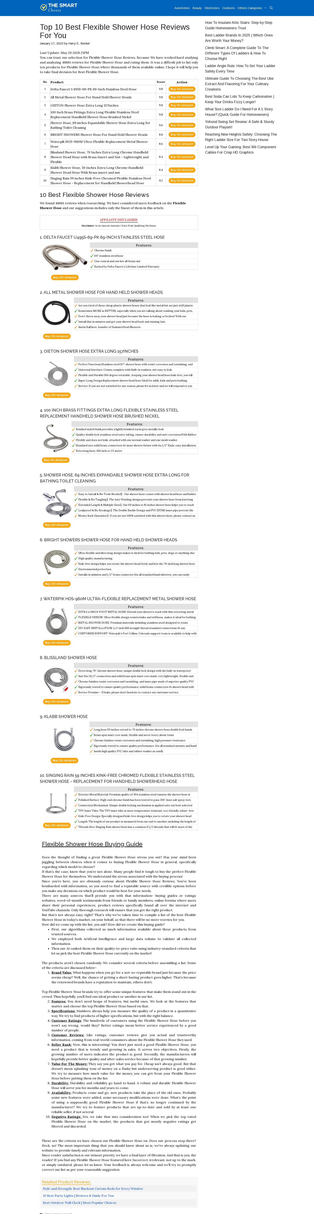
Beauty (197, 8)
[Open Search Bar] (271, 8)
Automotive (182, 8)
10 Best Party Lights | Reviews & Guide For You (78, 1196)
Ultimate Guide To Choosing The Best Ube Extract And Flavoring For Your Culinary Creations (239, 84)
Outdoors (228, 8)
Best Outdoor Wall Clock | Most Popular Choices (79, 1203)
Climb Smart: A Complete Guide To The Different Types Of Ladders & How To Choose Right (237, 53)
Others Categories (253, 8)
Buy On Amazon (182, 89)
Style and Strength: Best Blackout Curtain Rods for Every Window (93, 1189)
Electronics (212, 8)
